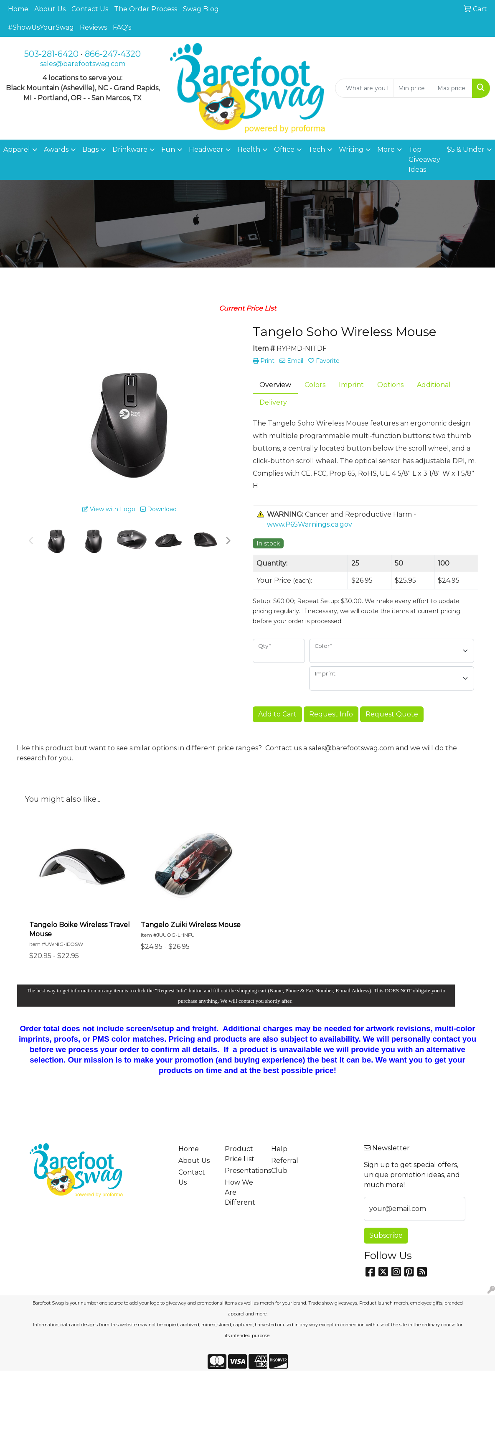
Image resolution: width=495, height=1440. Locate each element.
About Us (50, 9)
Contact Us (89, 9)
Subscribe (386, 1235)
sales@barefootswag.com (82, 64)
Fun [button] (168, 149)
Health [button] (248, 149)
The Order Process (145, 9)
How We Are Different (240, 1192)
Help (279, 1149)
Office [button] (284, 149)
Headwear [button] (206, 149)
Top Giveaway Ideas (424, 159)
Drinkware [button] (129, 149)
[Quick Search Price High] (452, 88)
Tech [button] (316, 149)
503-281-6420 (51, 54)
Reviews (93, 27)
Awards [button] (56, 149)
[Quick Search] (364, 88)
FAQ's (122, 27)
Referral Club (284, 1166)
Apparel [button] (16, 149)
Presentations (243, 1171)
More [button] (386, 149)
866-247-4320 (113, 54)
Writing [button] (351, 149)
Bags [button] (90, 149)
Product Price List (239, 1154)
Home (18, 9)
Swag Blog (201, 9)
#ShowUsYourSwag (41, 27)
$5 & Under (466, 149)
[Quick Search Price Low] (413, 88)
